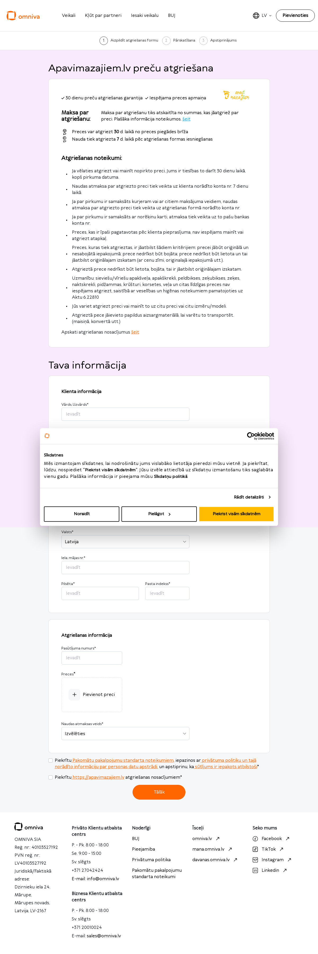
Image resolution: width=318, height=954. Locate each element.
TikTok (269, 849)
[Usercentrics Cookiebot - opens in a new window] (251, 436)
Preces (67, 674)
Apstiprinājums (223, 40)
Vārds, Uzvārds (74, 404)
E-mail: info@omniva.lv (95, 879)
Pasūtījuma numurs (78, 648)
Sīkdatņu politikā (171, 477)
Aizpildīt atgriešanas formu (134, 40)
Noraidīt (82, 514)
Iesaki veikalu (144, 16)
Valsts (67, 532)
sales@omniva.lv (104, 936)
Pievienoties (295, 16)
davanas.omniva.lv (215, 860)
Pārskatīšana (184, 40)
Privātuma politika (151, 860)
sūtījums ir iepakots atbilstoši (225, 767)
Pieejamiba (143, 849)
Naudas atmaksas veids (82, 724)
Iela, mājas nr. (73, 558)
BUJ (171, 16)
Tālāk (159, 792)
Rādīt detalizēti (249, 497)
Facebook (272, 839)
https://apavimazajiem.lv (97, 777)
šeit (186, 119)
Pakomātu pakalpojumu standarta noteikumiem (122, 760)
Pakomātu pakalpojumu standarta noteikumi (157, 874)
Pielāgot (159, 514)
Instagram (273, 860)
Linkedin (270, 870)
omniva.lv (206, 839)
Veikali (68, 16)
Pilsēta (68, 584)
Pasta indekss (157, 584)
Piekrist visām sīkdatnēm (236, 514)
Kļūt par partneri (103, 16)
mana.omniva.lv (212, 849)
